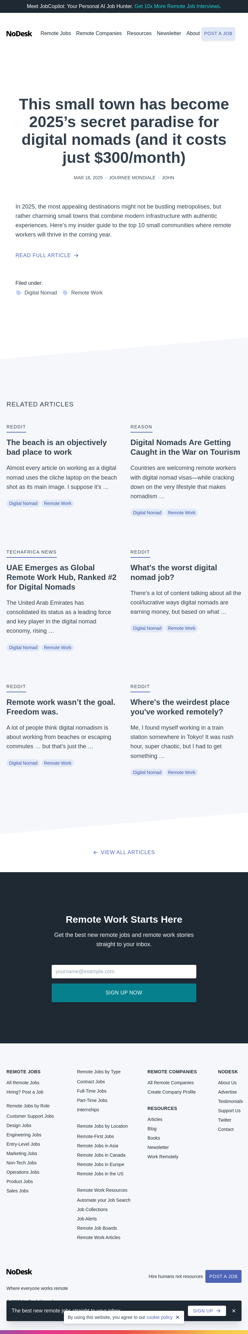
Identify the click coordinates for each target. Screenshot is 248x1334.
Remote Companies (99, 33)
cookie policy (159, 1317)
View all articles (124, 852)
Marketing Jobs (21, 1153)
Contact (225, 1129)
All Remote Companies (171, 1082)
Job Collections (92, 1209)
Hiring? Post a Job (24, 1092)
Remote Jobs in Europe (100, 1164)
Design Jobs (18, 1125)
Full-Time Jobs (91, 1091)
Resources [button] (139, 33)
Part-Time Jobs (92, 1100)
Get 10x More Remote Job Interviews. (177, 6)
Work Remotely (163, 1156)
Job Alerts (87, 1218)
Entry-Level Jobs (23, 1144)
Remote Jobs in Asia (97, 1145)
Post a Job (223, 1276)
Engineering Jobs (23, 1134)
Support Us (229, 1110)
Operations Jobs (22, 1172)
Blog (152, 1128)
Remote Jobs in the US (100, 1173)
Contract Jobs (91, 1081)
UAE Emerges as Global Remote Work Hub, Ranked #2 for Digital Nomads (61, 577)
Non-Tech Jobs (21, 1162)
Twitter (224, 1120)
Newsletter (169, 33)
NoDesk (228, 1071)
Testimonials (230, 1101)
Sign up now (124, 992)
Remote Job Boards (97, 1228)
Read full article (47, 255)
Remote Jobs (55, 33)
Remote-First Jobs (95, 1136)
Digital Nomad (36, 293)
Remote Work (82, 293)
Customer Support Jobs (30, 1116)
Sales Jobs (17, 1190)
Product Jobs (19, 1181)
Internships (88, 1109)
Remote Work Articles (98, 1237)
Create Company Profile (172, 1092)
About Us (227, 1082)
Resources (162, 1108)
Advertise (227, 1092)
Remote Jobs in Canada (101, 1155)
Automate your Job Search (103, 1200)
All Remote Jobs (22, 1082)
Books (154, 1138)
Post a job (218, 33)
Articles (155, 1119)
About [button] (193, 33)
